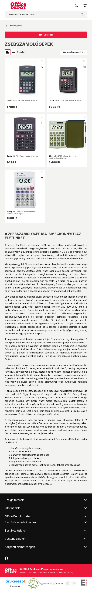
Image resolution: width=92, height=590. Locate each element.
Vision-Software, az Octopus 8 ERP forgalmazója (55, 573)
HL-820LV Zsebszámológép (65, 100)
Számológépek (15, 26)
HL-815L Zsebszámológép (22, 100)
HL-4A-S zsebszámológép (22, 156)
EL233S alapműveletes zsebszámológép (21, 212)
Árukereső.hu (15, 586)
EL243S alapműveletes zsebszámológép (63, 157)
